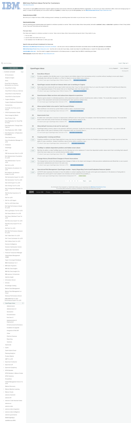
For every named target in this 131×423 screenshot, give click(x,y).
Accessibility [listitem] (66, 192)
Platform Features (64, 80)
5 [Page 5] (77, 181)
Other (61, 154)
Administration (63, 143)
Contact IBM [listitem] (39, 192)
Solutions (61, 121)
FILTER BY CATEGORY (9, 72)
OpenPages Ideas (54, 80)
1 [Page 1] (66, 181)
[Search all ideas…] (15, 63)
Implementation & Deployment (66, 175)
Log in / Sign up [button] (123, 63)
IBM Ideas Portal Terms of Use (98, 187)
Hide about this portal (28, 5)
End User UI (62, 102)
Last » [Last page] (90, 181)
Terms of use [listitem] (56, 192)
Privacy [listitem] (48, 192)
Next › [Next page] (85, 181)
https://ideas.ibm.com (105, 10)
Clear (22, 72)
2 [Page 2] (69, 181)
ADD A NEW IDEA (13, 68)
